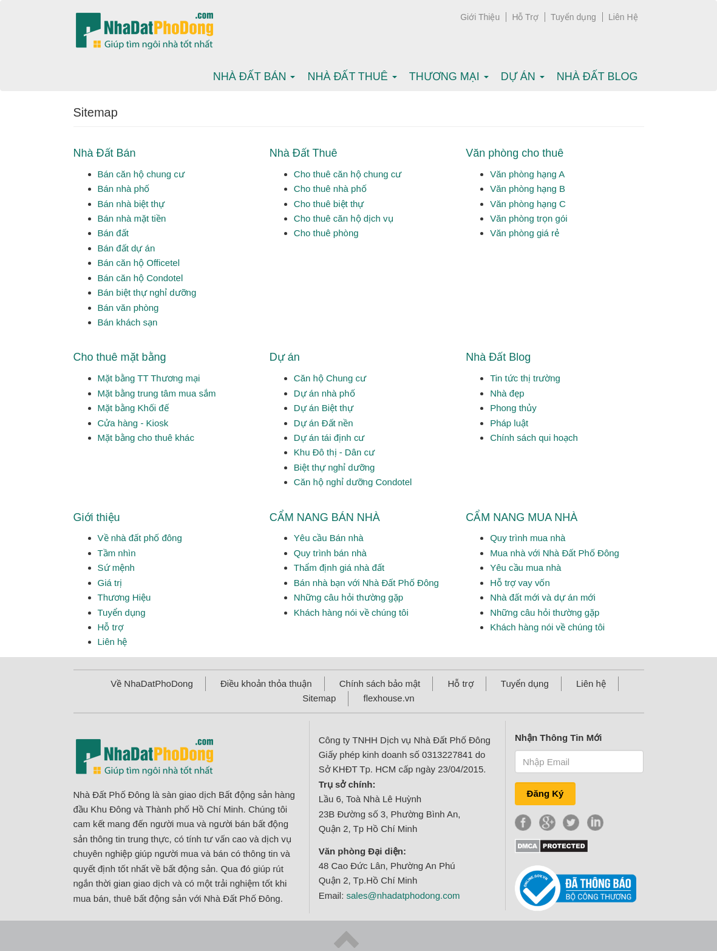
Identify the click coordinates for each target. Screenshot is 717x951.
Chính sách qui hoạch (534, 437)
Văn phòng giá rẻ (524, 233)
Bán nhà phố (124, 188)
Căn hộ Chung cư (330, 378)
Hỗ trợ (110, 627)
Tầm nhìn (117, 553)
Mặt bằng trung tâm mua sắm (157, 393)
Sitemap (319, 698)
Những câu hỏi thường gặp (348, 597)
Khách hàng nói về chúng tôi (351, 612)
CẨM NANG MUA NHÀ (521, 517)
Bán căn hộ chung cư (141, 174)
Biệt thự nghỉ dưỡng (334, 467)
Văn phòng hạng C (528, 204)
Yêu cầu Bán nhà (329, 538)
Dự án (285, 357)
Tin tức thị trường (525, 378)
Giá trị (110, 583)
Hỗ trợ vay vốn (520, 583)
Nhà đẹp (507, 393)
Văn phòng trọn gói (528, 218)
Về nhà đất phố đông (140, 538)
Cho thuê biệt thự (329, 204)
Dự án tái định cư (329, 437)
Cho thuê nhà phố (330, 188)
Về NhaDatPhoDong (151, 683)
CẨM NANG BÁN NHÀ (325, 517)
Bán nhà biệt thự (131, 204)
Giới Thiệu (480, 17)
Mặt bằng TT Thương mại (149, 378)
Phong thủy (513, 408)
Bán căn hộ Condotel (140, 278)
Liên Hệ (622, 17)
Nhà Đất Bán (104, 153)
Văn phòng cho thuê (514, 153)
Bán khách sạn (128, 322)
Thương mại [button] (449, 76)
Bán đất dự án (126, 248)
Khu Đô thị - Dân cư (334, 452)
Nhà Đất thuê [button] (351, 76)
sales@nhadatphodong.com (403, 895)
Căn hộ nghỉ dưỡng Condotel (353, 482)
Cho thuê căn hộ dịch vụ (343, 218)
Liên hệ (112, 641)
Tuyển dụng (573, 17)
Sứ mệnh (116, 567)
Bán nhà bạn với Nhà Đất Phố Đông (366, 583)
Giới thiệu (96, 517)
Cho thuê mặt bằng (119, 357)
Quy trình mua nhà (527, 538)
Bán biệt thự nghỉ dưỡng (147, 292)
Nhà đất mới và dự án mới (543, 597)
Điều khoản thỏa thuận (266, 683)
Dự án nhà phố (324, 393)
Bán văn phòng (128, 307)
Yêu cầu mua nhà (525, 567)
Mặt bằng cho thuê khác (146, 437)
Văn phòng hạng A (527, 174)
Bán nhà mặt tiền (132, 218)
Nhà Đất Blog (597, 76)
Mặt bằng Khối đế (133, 408)
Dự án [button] (523, 76)
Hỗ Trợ (525, 17)
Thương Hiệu (124, 597)
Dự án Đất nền (323, 423)
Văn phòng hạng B (527, 188)
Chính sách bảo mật (380, 683)
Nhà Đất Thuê (304, 153)
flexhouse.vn (388, 698)
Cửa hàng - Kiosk (133, 423)
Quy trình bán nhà (330, 553)
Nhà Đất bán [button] (254, 76)
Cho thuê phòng (326, 233)
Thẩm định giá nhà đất (339, 567)
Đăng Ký (545, 793)
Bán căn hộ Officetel (139, 262)
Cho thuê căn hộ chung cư (347, 174)
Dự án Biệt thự (323, 408)
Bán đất (113, 233)
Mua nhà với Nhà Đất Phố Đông (554, 553)
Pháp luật (509, 423)
